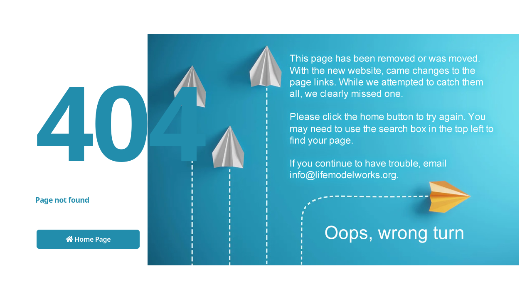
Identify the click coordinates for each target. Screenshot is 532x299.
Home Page (88, 239)
